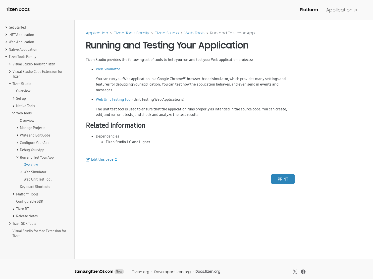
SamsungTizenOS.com (94, 271)
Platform (309, 9)
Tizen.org (140, 271)
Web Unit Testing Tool (114, 99)
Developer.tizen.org (172, 271)
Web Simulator (108, 69)
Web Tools (194, 33)
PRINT (283, 179)
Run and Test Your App (232, 33)
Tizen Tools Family (131, 33)
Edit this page (102, 159)
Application (341, 10)
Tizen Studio (167, 33)
